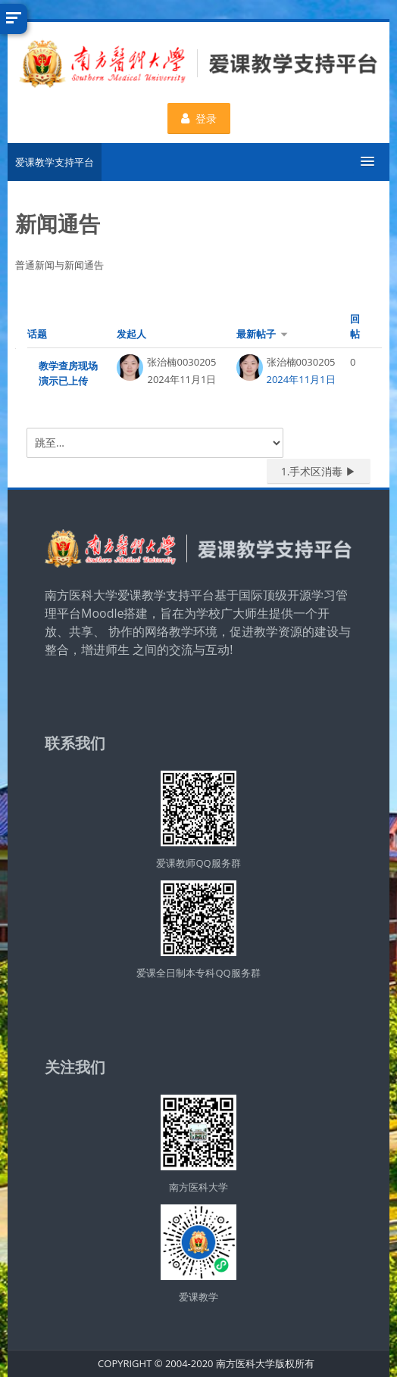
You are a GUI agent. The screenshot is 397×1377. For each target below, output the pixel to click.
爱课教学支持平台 (54, 162)
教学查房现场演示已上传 (68, 373)
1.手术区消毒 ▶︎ (318, 471)
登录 (199, 118)
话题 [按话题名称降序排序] (37, 334)
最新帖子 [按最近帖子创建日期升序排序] (256, 334)
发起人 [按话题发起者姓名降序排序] (131, 334)
